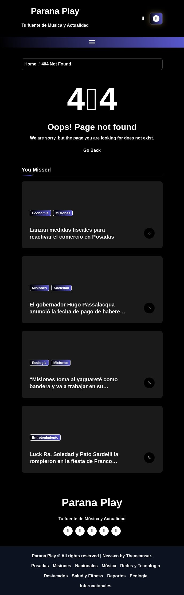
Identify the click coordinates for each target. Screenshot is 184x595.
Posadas (40, 565)
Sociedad (61, 288)
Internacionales (95, 586)
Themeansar (138, 556)
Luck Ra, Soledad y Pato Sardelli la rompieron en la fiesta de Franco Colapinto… (74, 461)
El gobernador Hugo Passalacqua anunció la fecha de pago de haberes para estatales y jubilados (76, 311)
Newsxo (111, 556)
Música (109, 565)
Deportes (116, 576)
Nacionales (86, 565)
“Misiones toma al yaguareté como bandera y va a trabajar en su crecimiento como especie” (74, 386)
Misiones (63, 213)
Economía (40, 213)
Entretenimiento (45, 437)
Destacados (56, 576)
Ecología (39, 363)
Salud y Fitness (87, 576)
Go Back (92, 150)
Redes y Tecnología (140, 565)
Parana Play (55, 11)
